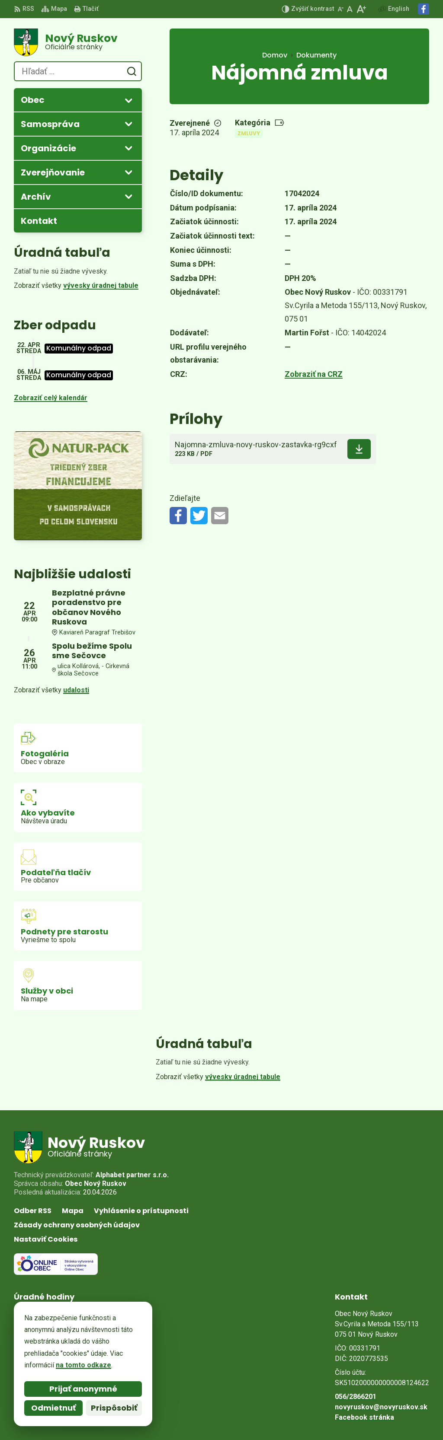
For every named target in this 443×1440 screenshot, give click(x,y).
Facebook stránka (364, 1417)
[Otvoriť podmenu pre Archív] (128, 196)
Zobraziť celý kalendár (50, 398)
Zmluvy (249, 133)
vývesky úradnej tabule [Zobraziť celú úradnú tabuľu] (100, 285)
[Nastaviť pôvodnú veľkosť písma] (349, 9)
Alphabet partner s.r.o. (132, 1175)
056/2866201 (355, 1396)
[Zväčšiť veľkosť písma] (361, 9)
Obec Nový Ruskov (95, 1183)
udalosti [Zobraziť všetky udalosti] (76, 690)
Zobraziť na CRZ (314, 374)
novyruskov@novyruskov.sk (381, 1407)
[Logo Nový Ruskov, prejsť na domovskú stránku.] (78, 42)
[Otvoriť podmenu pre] (128, 100)
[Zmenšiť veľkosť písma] (340, 9)
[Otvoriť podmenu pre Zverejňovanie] (128, 172)
